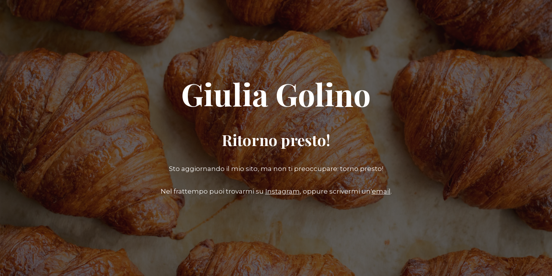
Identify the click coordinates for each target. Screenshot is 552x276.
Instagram (282, 191)
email (381, 191)
